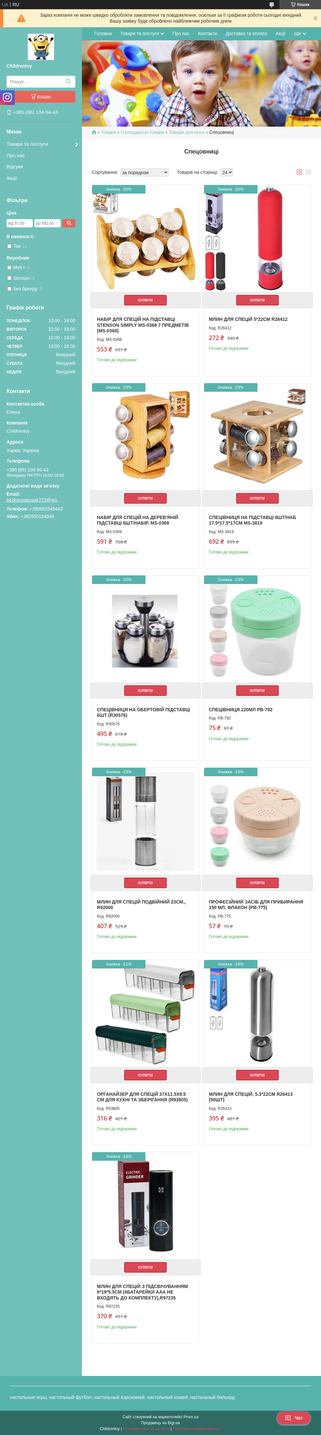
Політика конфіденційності (197, 1428)
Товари (108, 132)
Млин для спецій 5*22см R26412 (248, 319)
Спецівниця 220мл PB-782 (241, 709)
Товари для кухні (187, 132)
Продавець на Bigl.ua (160, 1423)
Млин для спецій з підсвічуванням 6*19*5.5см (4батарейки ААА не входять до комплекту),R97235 (142, 1292)
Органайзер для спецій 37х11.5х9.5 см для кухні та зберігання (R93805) (142, 1097)
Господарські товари (142, 132)
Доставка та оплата (246, 33)
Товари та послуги (27, 144)
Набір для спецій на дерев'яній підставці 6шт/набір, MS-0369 (137, 520)
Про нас (16, 155)
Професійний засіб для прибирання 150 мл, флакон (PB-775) (256, 904)
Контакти (207, 33)
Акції (12, 178)
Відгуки (15, 166)
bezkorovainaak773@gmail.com (34, 500)
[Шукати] (68, 82)
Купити (145, 300)
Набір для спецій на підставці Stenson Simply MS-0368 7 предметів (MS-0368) (143, 325)
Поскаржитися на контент (146, 1428)
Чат (294, 1418)
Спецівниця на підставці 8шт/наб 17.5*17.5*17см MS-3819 (252, 520)
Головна (103, 33)
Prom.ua (191, 1417)
